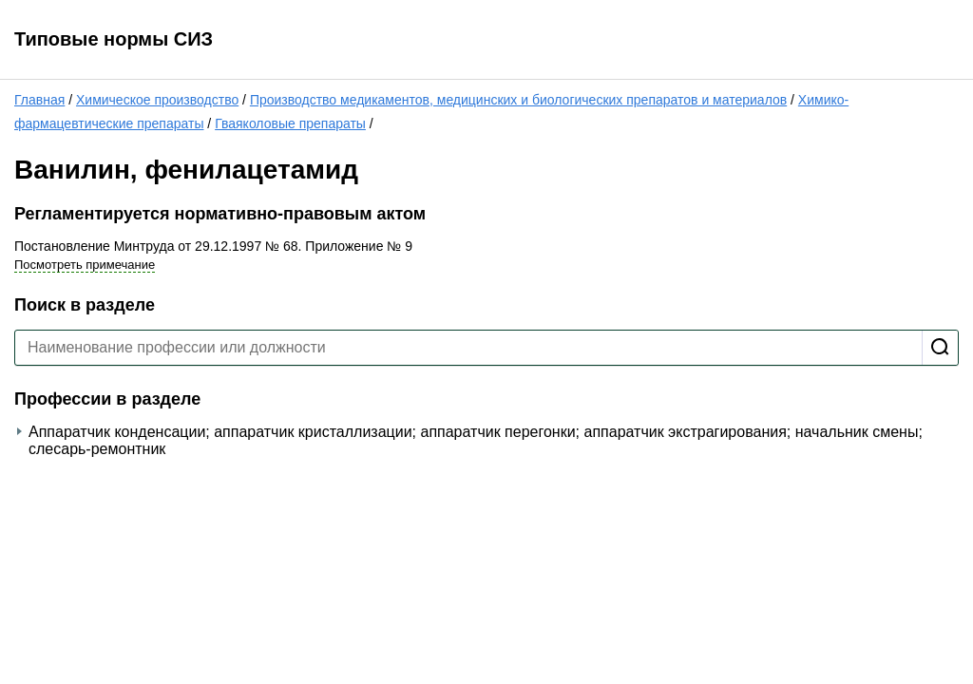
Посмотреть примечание (84, 264)
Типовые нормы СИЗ (113, 38)
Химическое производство (157, 99)
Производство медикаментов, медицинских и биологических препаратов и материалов (518, 99)
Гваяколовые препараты (290, 123)
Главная (39, 99)
